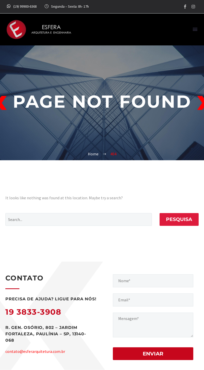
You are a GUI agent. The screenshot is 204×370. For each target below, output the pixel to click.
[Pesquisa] (78, 219)
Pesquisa (179, 219)
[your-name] (153, 280)
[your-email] (153, 299)
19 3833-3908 (33, 312)
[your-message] (153, 325)
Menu (195, 29)
